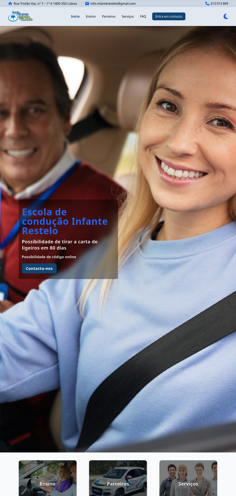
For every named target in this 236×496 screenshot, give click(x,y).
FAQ (143, 16)
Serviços (128, 16)
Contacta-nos (39, 268)
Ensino (91, 16)
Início (75, 16)
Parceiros (108, 16)
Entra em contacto (168, 16)
